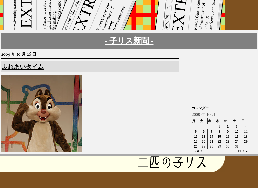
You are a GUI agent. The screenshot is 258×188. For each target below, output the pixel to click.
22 (219, 141)
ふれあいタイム (23, 66)
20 (203, 141)
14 (211, 136)
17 (236, 136)
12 (195, 136)
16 (227, 136)
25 (245, 141)
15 (219, 136)
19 (195, 141)
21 (211, 141)
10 (236, 131)
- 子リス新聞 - (129, 40)
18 (245, 136)
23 (227, 141)
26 (195, 146)
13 (203, 136)
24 (236, 141)
